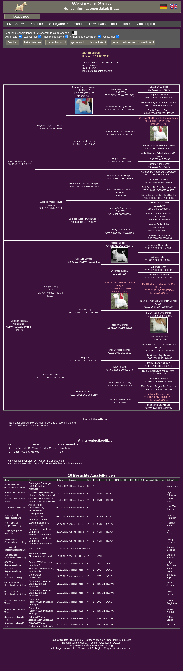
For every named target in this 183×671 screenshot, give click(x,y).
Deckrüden (22, 16)
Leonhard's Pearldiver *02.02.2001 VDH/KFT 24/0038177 (159, 226)
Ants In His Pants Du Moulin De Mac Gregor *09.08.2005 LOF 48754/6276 (158, 346)
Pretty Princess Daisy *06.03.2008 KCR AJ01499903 (158, 111)
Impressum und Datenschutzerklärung (91, 644)
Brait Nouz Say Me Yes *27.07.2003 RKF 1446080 (158, 405)
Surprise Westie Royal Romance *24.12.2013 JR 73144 (50, 204)
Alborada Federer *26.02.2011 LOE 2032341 (119, 243)
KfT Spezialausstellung (14, 507)
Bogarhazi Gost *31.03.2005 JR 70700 (119, 159)
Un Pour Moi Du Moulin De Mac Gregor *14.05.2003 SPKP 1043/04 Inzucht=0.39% (158, 120)
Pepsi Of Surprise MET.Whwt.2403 (159, 337)
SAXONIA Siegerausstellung (12, 563)
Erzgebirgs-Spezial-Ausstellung (13, 531)
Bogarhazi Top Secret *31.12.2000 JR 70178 (159, 164)
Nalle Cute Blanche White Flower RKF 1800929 (158, 371)
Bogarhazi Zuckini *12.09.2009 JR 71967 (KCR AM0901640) (119, 91)
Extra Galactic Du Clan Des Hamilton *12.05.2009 (119, 192)
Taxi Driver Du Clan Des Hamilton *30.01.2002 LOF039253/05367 (159, 188)
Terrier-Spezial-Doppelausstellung (12, 515)
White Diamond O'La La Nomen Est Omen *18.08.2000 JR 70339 (159, 155)
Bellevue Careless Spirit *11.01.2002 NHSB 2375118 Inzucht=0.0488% (158, 396)
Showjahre (49, 23)
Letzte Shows (13, 23)
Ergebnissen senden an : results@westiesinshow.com (92, 642)
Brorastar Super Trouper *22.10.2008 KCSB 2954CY (120, 176)
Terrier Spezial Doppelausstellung (12, 523)
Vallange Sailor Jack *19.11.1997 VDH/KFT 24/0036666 (159, 205)
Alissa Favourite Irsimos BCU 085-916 (119, 400)
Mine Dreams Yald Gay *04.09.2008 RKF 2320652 (119, 383)
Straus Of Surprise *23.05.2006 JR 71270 (159, 87)
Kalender (32, 23)
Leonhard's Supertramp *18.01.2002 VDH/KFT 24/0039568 (119, 210)
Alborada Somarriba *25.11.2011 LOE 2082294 (158, 275)
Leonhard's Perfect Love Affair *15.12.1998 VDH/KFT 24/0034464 (159, 215)
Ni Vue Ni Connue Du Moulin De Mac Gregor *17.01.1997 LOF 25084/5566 (158, 303)
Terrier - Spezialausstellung (13, 575)
